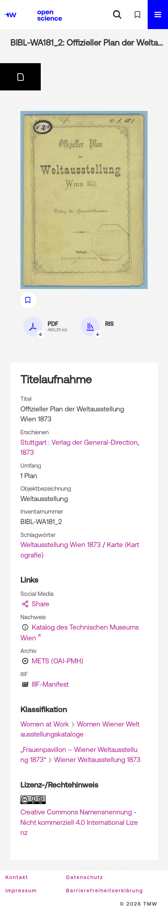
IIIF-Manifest (50, 684)
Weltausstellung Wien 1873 (60, 544)
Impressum (21, 890)
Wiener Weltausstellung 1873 (97, 759)
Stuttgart (33, 442)
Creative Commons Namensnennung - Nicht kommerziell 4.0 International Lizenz (79, 822)
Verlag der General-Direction (94, 442)
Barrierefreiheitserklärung (104, 890)
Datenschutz (84, 877)
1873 (27, 452)
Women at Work (44, 724)
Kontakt (16, 877)
